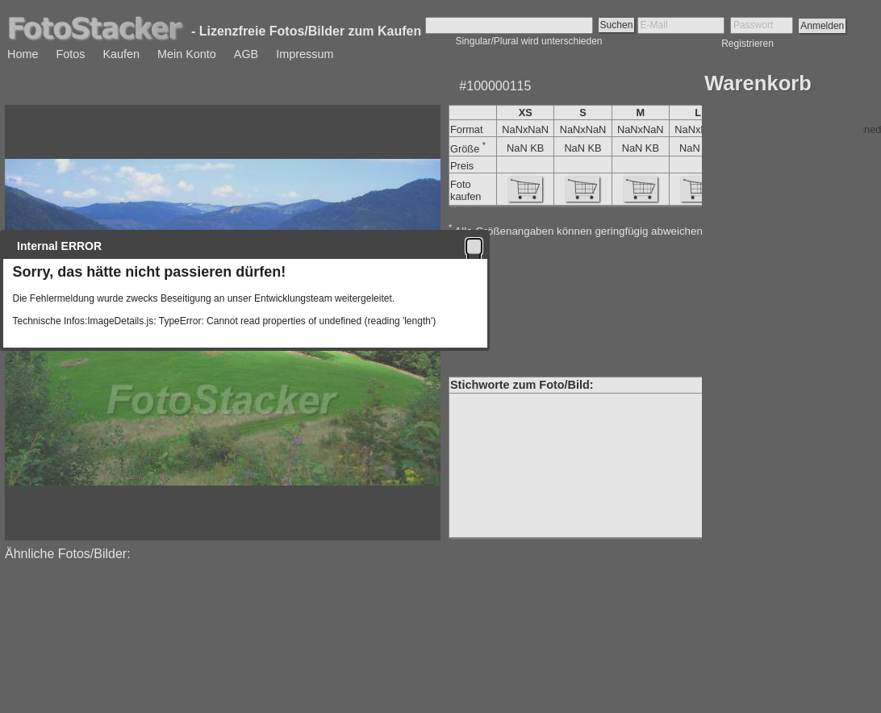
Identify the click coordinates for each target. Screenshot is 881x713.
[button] (474, 246)
